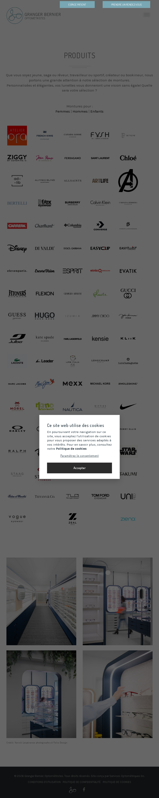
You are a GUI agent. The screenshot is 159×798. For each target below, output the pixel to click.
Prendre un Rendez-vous (126, 4)
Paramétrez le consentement (79, 455)
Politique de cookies (71, 449)
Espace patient (77, 4)
